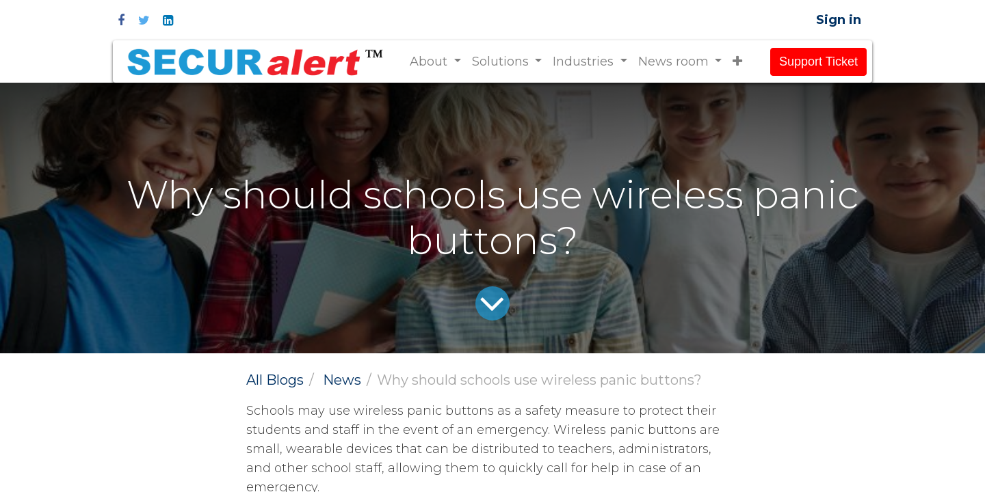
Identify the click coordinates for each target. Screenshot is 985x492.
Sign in (838, 19)
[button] (737, 62)
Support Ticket (818, 61)
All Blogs (275, 380)
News (342, 380)
